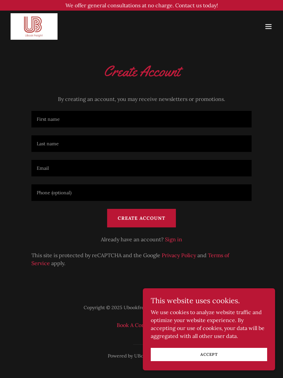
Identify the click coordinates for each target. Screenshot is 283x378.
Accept (209, 354)
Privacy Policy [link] (179, 255)
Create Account (141, 218)
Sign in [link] (173, 239)
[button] (268, 26)
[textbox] (141, 119)
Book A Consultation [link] (141, 325)
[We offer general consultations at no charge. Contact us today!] (141, 5)
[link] (34, 26)
